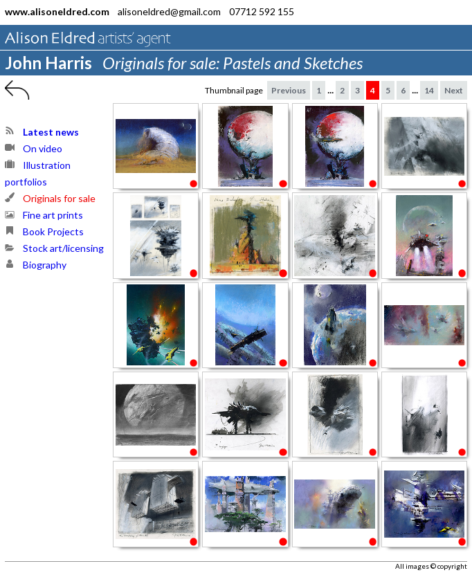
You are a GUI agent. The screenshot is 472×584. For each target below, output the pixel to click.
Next (453, 90)
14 (429, 90)
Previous (288, 90)
